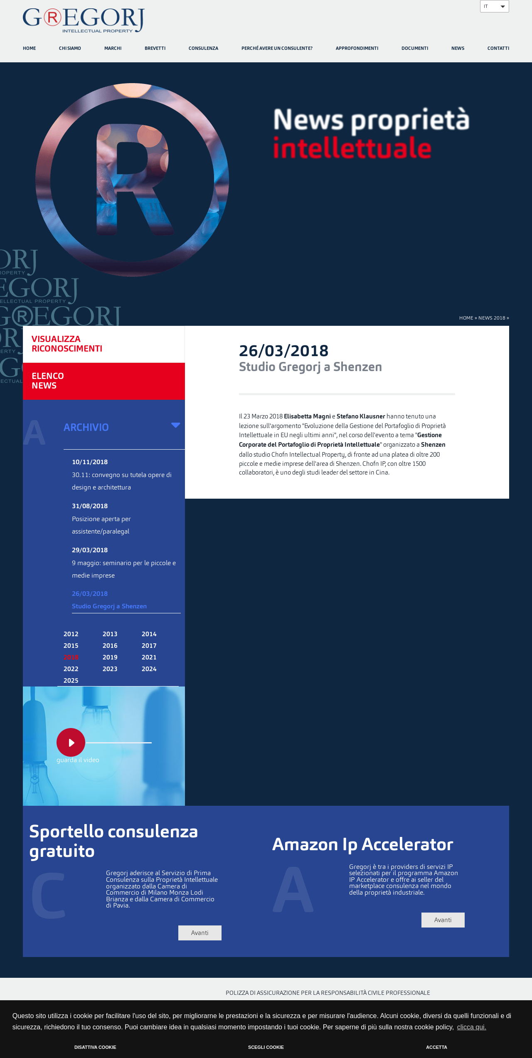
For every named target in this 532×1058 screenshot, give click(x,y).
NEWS (457, 49)
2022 (71, 669)
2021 (149, 657)
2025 (71, 681)
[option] (266, 175)
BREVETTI (155, 49)
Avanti (186, 933)
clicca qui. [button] (471, 1027)
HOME (29, 49)
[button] (494, 6)
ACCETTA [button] (436, 1047)
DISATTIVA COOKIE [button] (95, 1047)
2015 (71, 646)
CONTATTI (498, 49)
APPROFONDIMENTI (357, 49)
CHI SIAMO (70, 49)
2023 (110, 669)
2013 (110, 634)
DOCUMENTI (414, 49)
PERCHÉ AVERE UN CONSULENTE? (277, 49)
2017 (149, 646)
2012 (71, 634)
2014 (149, 634)
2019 (110, 657)
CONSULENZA (203, 49)
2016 (110, 646)
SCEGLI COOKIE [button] (266, 1047)
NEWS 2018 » (493, 318)
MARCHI (112, 49)
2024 (149, 669)
